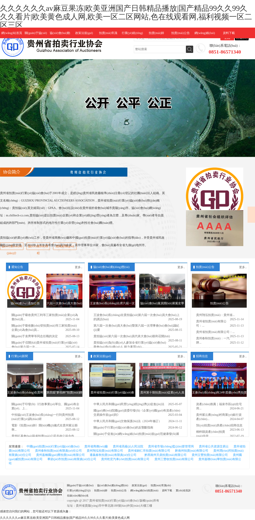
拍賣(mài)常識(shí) (161, 485)
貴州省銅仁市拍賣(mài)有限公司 (149, 450)
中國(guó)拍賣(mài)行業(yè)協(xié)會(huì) (53, 446)
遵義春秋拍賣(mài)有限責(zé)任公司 (113, 455)
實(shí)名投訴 (183, 490)
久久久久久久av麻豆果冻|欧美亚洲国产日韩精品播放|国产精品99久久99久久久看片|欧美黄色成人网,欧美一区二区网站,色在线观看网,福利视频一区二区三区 (126, 16)
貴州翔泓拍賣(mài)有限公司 (105, 450)
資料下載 (229, 33)
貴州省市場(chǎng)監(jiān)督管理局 (171, 446)
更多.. (78, 267)
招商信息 (202, 356)
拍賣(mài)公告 (180, 33)
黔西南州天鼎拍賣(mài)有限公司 (164, 455)
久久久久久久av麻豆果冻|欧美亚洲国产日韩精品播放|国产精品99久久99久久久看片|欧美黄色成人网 (65, 517)
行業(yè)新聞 (19, 356)
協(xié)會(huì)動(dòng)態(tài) (111, 267)
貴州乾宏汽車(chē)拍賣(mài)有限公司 (125, 459)
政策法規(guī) (84, 33)
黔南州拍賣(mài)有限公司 (191, 450)
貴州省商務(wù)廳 (96, 446)
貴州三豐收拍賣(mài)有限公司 (174, 459)
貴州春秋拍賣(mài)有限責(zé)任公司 (58, 450)
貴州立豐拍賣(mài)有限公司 (210, 455)
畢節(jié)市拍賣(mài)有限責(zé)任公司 (71, 459)
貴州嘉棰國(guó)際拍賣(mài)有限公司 (60, 455)
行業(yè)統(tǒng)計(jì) (79, 490)
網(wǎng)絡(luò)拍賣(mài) (144, 490)
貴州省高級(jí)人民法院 (128, 446)
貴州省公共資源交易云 (214, 446)
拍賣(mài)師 (156, 33)
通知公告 (17, 267)
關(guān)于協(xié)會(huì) (80, 485)
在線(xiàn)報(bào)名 (78, 495)
